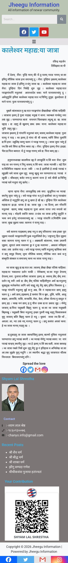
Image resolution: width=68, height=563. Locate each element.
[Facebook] (23, 369)
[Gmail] (37, 369)
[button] (34, 41)
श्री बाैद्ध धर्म (16, 457)
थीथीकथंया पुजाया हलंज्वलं (25, 472)
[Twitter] (30, 369)
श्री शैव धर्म (15, 452)
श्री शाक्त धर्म (16, 462)
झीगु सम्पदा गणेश (19, 467)
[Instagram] (45, 369)
